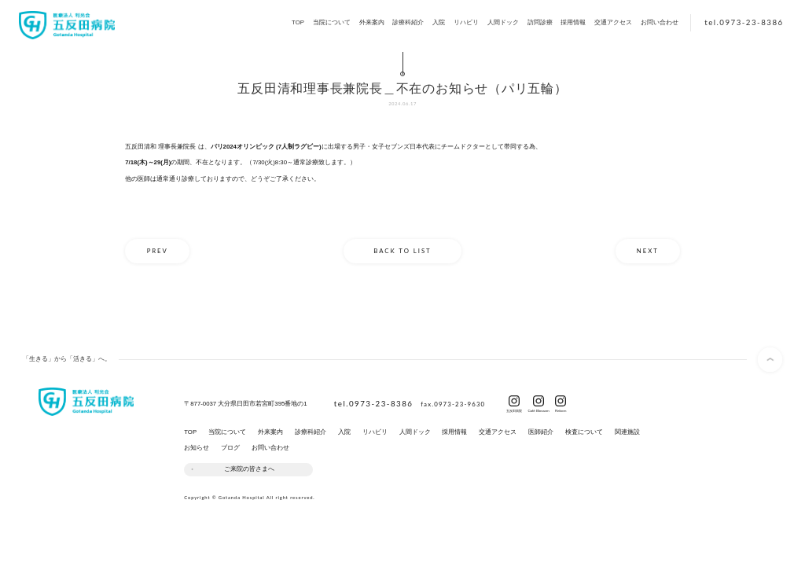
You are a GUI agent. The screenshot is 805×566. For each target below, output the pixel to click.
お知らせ (196, 447)
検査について (584, 432)
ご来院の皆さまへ (249, 468)
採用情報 (573, 22)
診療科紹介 (408, 22)
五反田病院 (514, 409)
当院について (332, 22)
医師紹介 (540, 432)
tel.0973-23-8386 (743, 22)
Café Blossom (538, 409)
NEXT (648, 251)
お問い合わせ (659, 22)
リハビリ (466, 22)
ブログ (230, 447)
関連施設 (627, 432)
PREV (157, 251)
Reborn (560, 409)
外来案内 (371, 22)
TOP (298, 22)
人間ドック (503, 22)
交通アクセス (613, 22)
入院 (438, 22)
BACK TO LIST (402, 251)
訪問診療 (540, 22)
